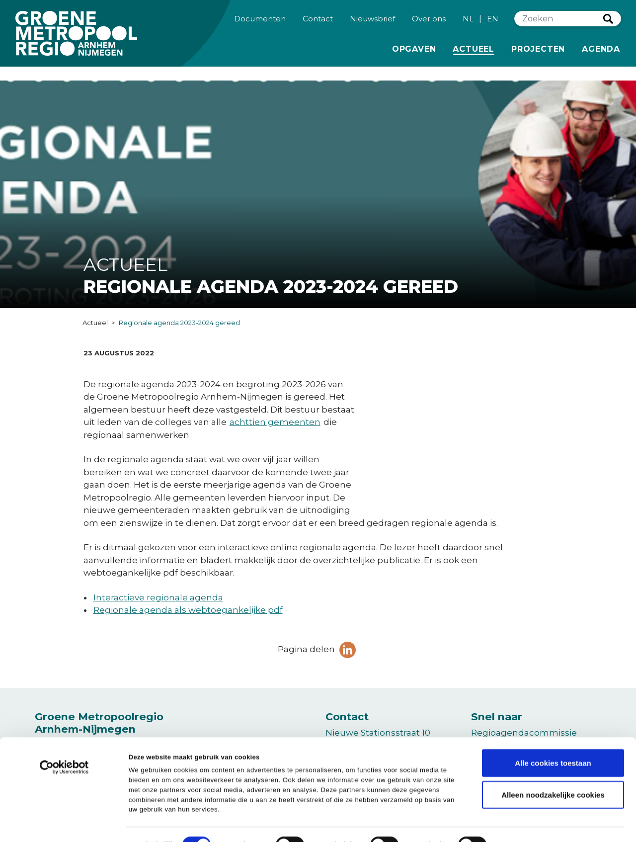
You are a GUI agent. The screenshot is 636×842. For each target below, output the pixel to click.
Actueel (475, 52)
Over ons (429, 22)
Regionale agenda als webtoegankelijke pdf (188, 610)
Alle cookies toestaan (553, 740)
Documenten (260, 22)
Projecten (538, 52)
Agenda (601, 53)
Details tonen (467, 822)
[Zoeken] (559, 23)
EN (492, 23)
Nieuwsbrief (372, 22)
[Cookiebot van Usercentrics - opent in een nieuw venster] (64, 748)
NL (468, 23)
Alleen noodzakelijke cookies (553, 771)
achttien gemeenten (275, 422)
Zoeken (608, 23)
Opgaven (414, 52)
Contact (318, 22)
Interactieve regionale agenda (158, 597)
